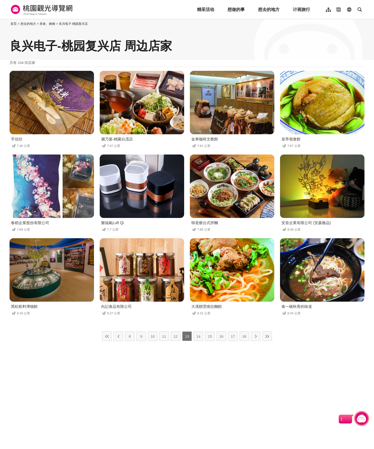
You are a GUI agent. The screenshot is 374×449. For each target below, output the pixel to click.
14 (199, 336)
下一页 (255, 336)
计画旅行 (301, 9)
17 (233, 336)
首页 (13, 24)
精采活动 (205, 9)
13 (187, 336)
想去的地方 (269, 9)
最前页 (107, 336)
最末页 (267, 336)
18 (244, 336)
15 (210, 336)
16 (221, 336)
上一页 (118, 336)
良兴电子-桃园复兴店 (73, 24)
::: (8, 24)
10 (153, 336)
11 (164, 336)
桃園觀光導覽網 (41, 9)
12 (176, 336)
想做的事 (236, 9)
